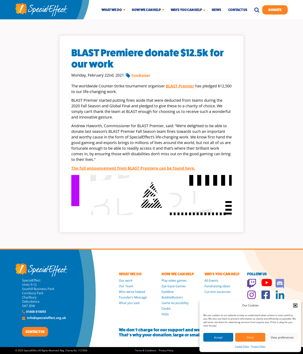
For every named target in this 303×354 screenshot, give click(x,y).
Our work (125, 280)
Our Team (126, 286)
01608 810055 (36, 312)
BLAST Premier (180, 86)
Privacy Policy (258, 346)
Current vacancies (217, 292)
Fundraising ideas (217, 286)
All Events (211, 280)
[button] (295, 305)
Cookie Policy (242, 346)
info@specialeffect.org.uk (46, 318)
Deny (250, 337)
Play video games (174, 280)
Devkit (166, 308)
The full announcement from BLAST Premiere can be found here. (133, 168)
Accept (218, 337)
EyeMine (168, 292)
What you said (129, 303)
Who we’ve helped (132, 292)
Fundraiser (140, 75)
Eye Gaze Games (174, 286)
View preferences (282, 337)
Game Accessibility (175, 303)
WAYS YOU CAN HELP (221, 274)
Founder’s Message (133, 297)
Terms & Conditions (145, 350)
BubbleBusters (172, 297)
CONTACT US (35, 332)
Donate (275, 10)
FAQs (165, 314)
